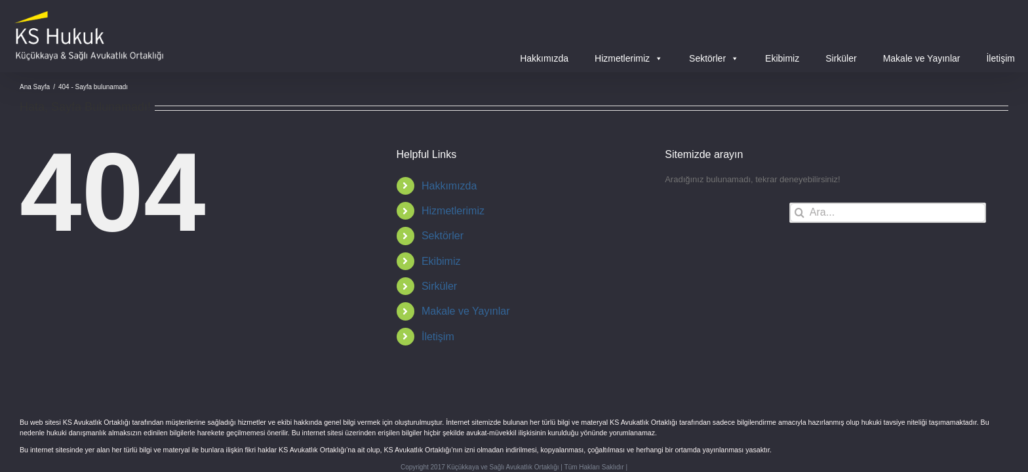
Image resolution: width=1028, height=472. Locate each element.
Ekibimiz (782, 58)
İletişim (1000, 58)
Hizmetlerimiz (629, 58)
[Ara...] (887, 212)
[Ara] (799, 212)
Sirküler (840, 58)
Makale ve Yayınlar (921, 58)
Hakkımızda (544, 58)
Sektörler (714, 58)
